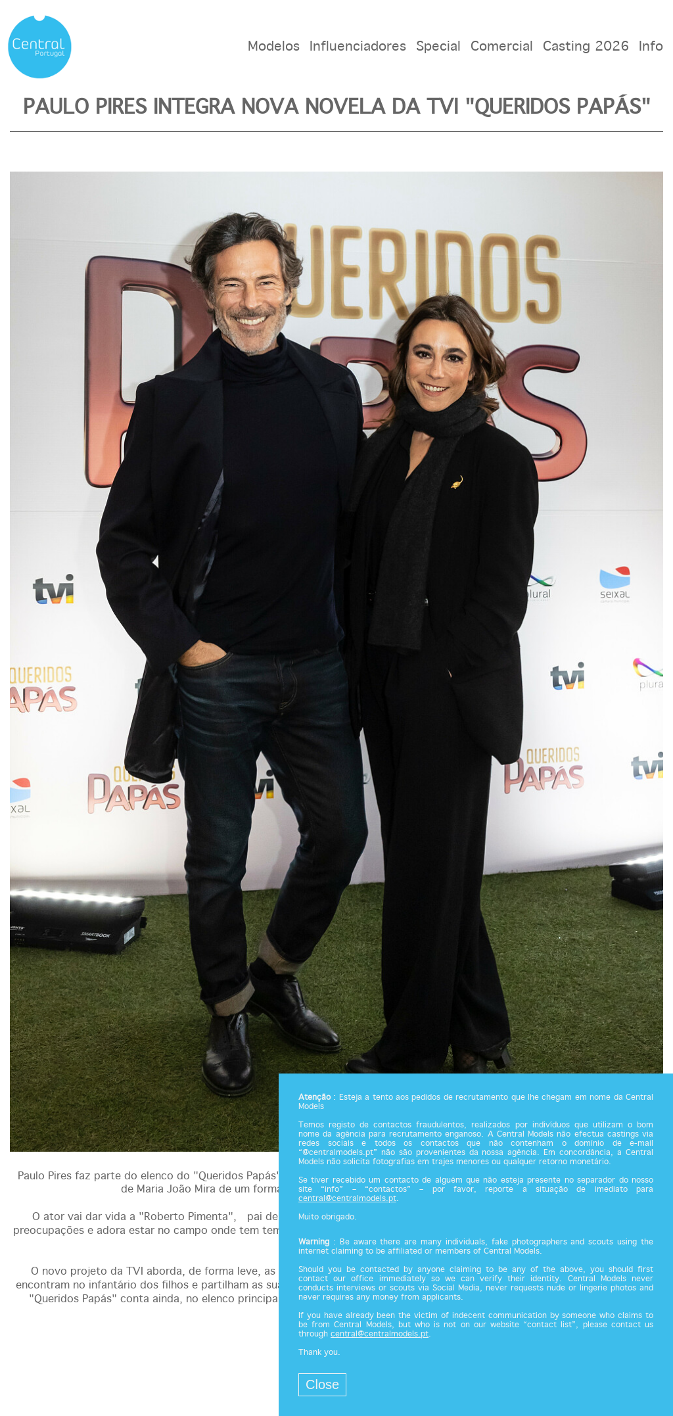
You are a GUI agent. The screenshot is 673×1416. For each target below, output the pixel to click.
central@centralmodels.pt (347, 1199)
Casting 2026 (586, 47)
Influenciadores (358, 47)
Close (322, 1384)
